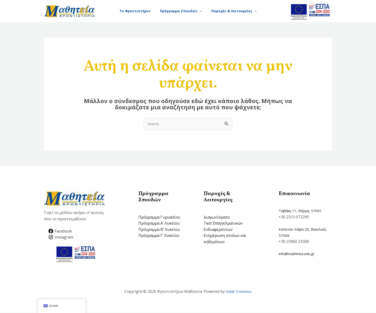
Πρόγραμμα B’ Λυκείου (159, 229)
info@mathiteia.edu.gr (298, 254)
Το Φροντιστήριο (133, 11)
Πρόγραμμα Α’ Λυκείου (159, 223)
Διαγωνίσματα (216, 217)
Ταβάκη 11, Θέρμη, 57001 (302, 211)
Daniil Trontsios (238, 292)
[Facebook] (60, 231)
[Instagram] (61, 237)
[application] (199, 11)
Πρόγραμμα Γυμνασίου (159, 217)
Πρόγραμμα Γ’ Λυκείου (158, 236)
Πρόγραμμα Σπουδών (181, 11)
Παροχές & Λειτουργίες (235, 11)
